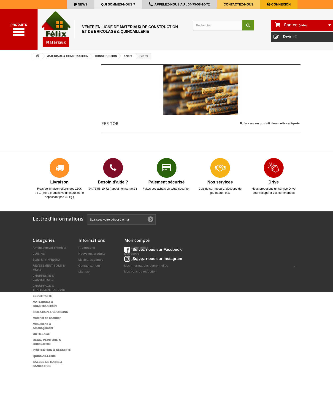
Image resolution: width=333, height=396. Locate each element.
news (82, 4)
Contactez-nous (238, 4)
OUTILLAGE (41, 335)
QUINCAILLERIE (44, 357)
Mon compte (137, 241)
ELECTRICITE (42, 297)
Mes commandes (136, 249)
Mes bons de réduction (140, 272)
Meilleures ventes (91, 260)
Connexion (280, 4)
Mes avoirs (132, 255)
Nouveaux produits (92, 255)
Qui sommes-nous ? (118, 4)
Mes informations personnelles (146, 266)
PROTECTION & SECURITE (52, 351)
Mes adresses (134, 260)
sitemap (84, 272)
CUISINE (39, 255)
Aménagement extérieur (50, 249)
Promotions (87, 249)
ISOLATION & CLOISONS (50, 313)
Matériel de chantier (47, 319)
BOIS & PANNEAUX (46, 260)
